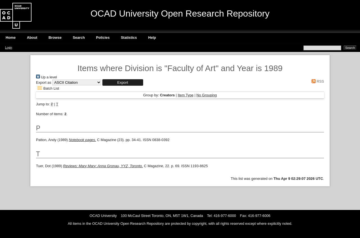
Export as (43, 82)
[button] (122, 82)
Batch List (47, 88)
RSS (317, 81)
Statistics (129, 37)
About (32, 37)
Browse (55, 37)
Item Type (186, 95)
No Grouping (206, 95)
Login (8, 47)
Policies (102, 37)
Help (152, 37)
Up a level (46, 77)
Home (11, 37)
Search (79, 37)
